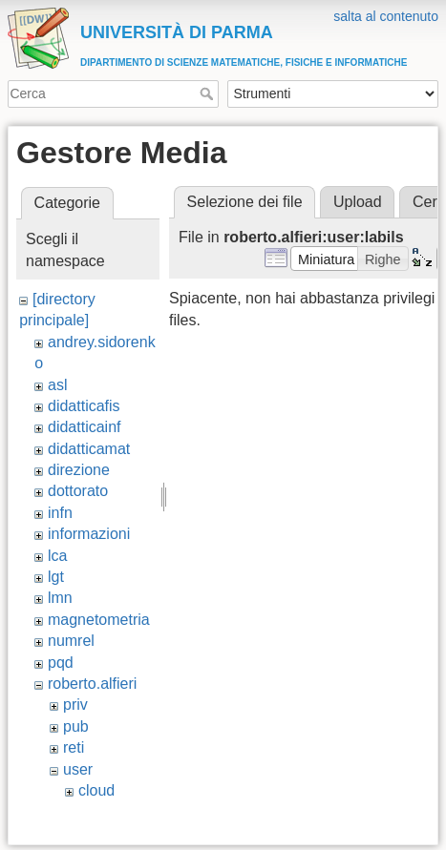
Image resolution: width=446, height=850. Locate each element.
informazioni (89, 534)
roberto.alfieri (92, 683)
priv (75, 704)
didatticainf (84, 427)
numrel (71, 640)
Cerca (209, 93)
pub (76, 726)
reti (73, 747)
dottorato (78, 491)
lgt (56, 577)
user (78, 769)
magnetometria (99, 620)
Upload (357, 202)
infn (60, 513)
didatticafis (84, 406)
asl (57, 385)
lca (57, 556)
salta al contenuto (385, 16)
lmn (60, 598)
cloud (96, 790)
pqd (61, 662)
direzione (79, 470)
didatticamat (89, 449)
